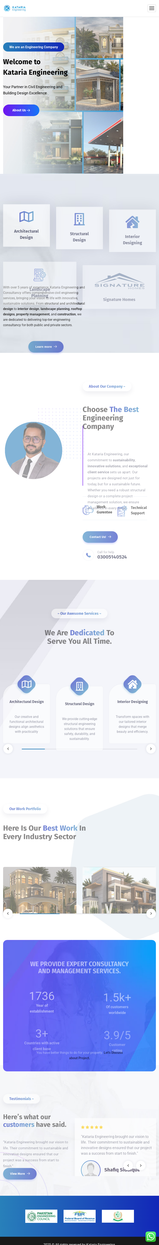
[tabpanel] (26, 692)
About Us (21, 110)
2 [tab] (80, 913)
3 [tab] (119, 913)
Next (151, 748)
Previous (8, 748)
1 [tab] (40, 913)
